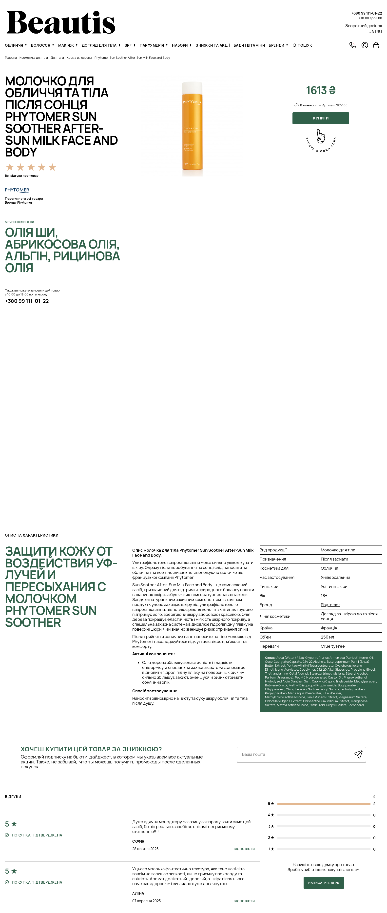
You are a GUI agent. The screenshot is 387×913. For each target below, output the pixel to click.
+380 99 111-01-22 (367, 13)
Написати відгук (323, 883)
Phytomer (330, 604)
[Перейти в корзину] (376, 45)
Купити (321, 118)
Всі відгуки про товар (22, 176)
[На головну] (61, 32)
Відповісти (244, 849)
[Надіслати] (358, 754)
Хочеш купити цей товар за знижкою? (91, 749)
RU (379, 31)
